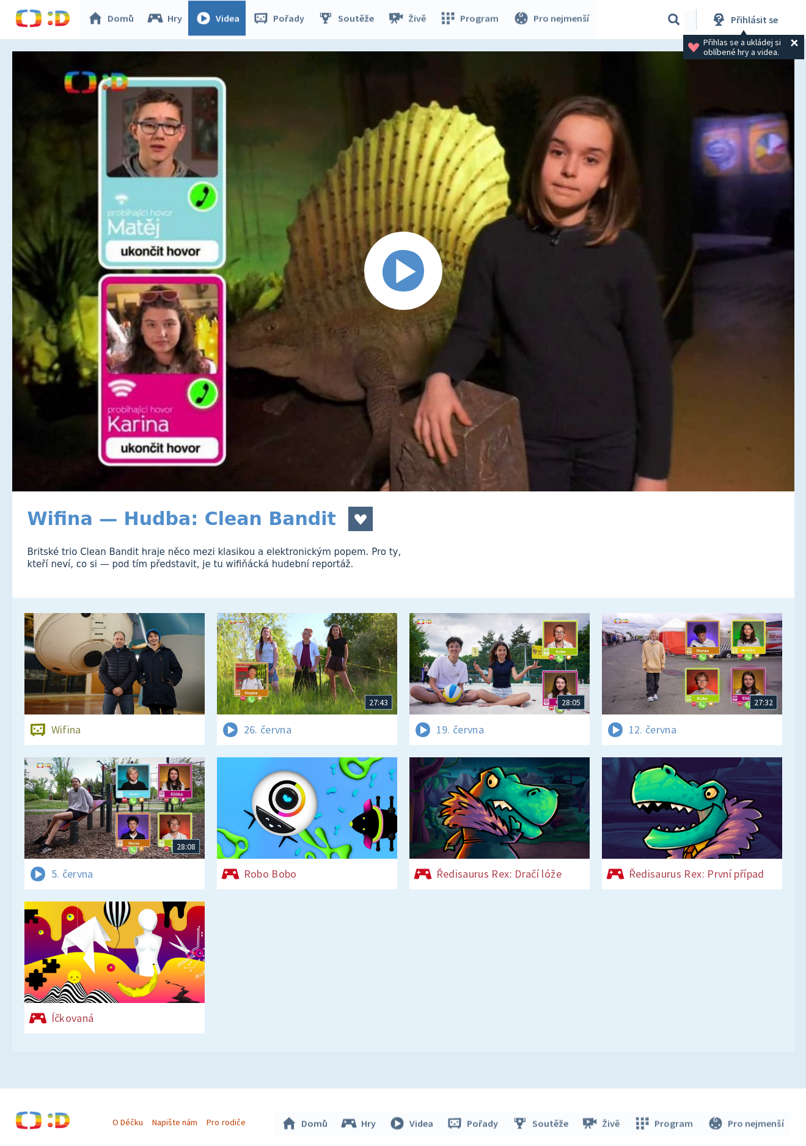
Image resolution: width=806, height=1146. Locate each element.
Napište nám (176, 1120)
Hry (168, 19)
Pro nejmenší (551, 19)
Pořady (281, 19)
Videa (220, 19)
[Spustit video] (403, 271)
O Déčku (129, 1120)
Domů (113, 19)
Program (471, 19)
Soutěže (349, 19)
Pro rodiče (227, 1120)
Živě (409, 19)
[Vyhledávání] (674, 19)
